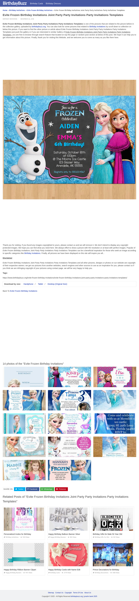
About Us (87, 593)
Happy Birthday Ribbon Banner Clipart (20, 570)
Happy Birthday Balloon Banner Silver (64, 534)
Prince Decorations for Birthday (106, 570)
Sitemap (51, 593)
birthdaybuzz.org (39, 26)
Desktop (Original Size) (57, 284)
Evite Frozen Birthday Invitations (23, 291)
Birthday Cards (36, 3)
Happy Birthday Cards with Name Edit (64, 570)
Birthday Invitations (10, 19)
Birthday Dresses (53, 3)
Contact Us (59, 593)
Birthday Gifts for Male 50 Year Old (107, 534)
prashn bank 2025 (90, 596)
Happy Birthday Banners (57, 537)
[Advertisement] (69, 60)
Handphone (28, 284)
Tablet (40, 284)
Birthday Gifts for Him (101, 537)
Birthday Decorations (100, 573)
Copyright (68, 593)
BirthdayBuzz (15, 3)
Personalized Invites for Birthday (17, 534)
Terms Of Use (78, 593)
